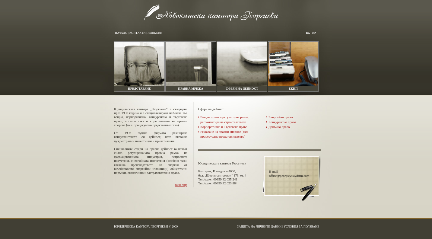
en (314, 32)
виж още (181, 184)
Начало (121, 32)
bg (308, 32)
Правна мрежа (190, 88)
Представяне (139, 88)
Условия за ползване (301, 226)
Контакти (137, 32)
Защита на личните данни (259, 226)
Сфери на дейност (242, 88)
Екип (293, 88)
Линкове (155, 32)
